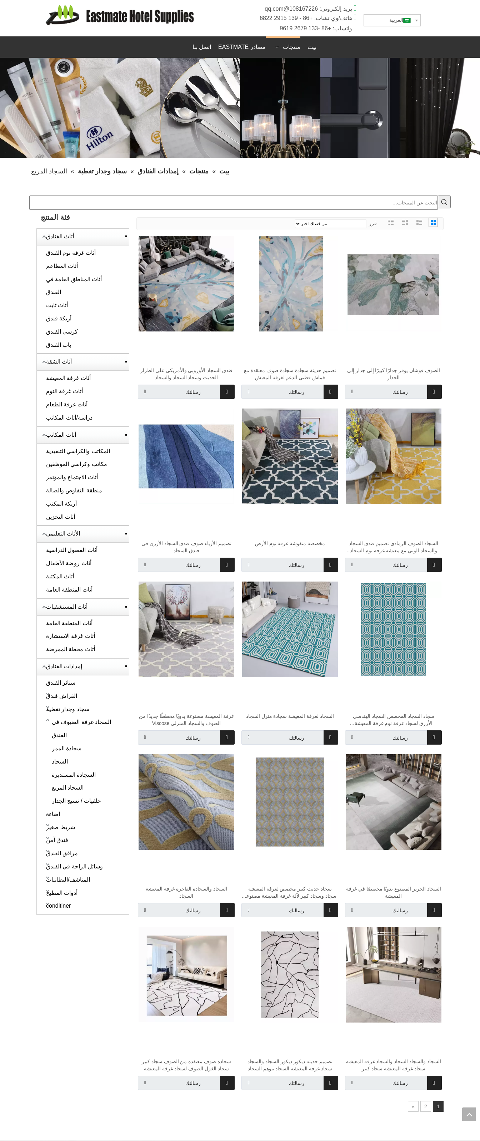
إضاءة (53, 814)
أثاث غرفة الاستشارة (70, 636)
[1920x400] (240, 108)
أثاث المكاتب (61, 435)
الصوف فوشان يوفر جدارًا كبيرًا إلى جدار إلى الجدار (393, 374)
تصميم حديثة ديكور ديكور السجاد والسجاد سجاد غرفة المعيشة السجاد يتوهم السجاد (290, 1065)
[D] (120, 15)
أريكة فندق (58, 319)
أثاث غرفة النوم (64, 392)
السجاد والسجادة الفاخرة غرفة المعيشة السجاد (186, 892)
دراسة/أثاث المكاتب (69, 418)
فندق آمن (57, 840)
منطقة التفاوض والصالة (74, 491)
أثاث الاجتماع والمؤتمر (72, 478)
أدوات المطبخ (62, 893)
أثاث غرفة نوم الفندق (71, 253)
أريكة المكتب (61, 504)
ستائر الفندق (60, 683)
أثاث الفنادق (60, 237)
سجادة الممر (66, 749)
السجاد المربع (68, 788)
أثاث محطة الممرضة (70, 649)
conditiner (58, 906)
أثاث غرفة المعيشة (68, 378)
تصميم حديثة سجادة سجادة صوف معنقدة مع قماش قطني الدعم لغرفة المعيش (290, 374)
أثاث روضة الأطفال (68, 564)
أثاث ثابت (57, 306)
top (469, 1114)
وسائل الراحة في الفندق (74, 867)
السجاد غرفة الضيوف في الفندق (81, 729)
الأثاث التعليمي (63, 534)
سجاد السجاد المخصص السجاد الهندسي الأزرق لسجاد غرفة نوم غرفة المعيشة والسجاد (393, 720)
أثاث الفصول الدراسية (72, 550)
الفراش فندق (61, 696)
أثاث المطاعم (62, 266)
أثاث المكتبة (60, 577)
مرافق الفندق (62, 854)
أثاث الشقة (59, 362)
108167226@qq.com (291, 9)
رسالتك (169, 392)
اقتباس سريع (372, 48)
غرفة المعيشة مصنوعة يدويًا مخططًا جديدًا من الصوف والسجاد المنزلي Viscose (186, 720)
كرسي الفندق (62, 332)
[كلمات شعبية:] (444, 202)
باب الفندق (58, 345)
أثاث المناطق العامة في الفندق (74, 286)
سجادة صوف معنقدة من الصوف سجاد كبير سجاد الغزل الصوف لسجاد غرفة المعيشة (186, 1065)
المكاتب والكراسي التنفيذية (78, 451)
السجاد (60, 762)
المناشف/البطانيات (68, 880)
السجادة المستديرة (74, 775)
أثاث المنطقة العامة (69, 590)
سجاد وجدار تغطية (67, 709)
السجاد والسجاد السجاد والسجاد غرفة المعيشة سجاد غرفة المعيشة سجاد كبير (393, 1065)
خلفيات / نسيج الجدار (76, 801)
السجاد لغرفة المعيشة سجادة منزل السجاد (290, 716)
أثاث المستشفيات (67, 607)
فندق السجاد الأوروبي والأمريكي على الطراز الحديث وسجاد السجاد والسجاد (186, 374)
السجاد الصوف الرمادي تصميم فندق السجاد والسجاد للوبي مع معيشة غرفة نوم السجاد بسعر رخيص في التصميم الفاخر (393, 547)
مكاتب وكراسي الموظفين (76, 464)
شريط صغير (60, 828)
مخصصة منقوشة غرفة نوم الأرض (290, 544)
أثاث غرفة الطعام (67, 405)
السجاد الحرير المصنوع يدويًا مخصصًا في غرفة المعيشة (393, 892)
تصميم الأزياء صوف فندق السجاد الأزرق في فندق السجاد (186, 547)
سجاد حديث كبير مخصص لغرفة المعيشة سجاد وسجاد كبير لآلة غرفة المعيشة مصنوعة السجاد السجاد (290, 893)
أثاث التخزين (60, 517)
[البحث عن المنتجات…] (233, 203)
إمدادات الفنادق (64, 667)
